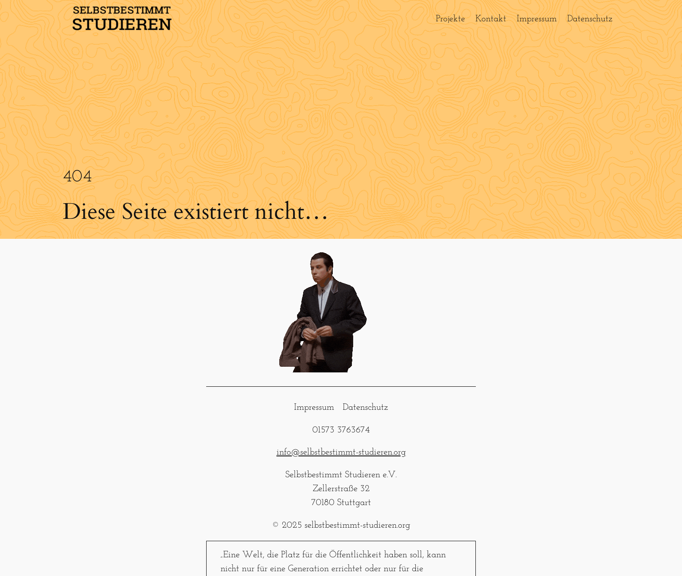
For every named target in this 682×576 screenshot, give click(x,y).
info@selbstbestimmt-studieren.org (341, 452)
